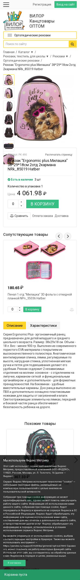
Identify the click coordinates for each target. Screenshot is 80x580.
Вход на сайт (66, 4)
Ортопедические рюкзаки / (23, 60)
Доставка (61, 216)
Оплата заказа (42, 216)
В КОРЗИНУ (42, 204)
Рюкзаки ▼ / (62, 56)
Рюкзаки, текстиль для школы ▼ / (28, 56)
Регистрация (42, 4)
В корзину (32, 309)
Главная (9, 52)
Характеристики (43, 325)
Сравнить (19, 216)
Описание (15, 325)
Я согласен (14, 563)
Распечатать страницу (58, 154)
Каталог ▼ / (27, 52)
